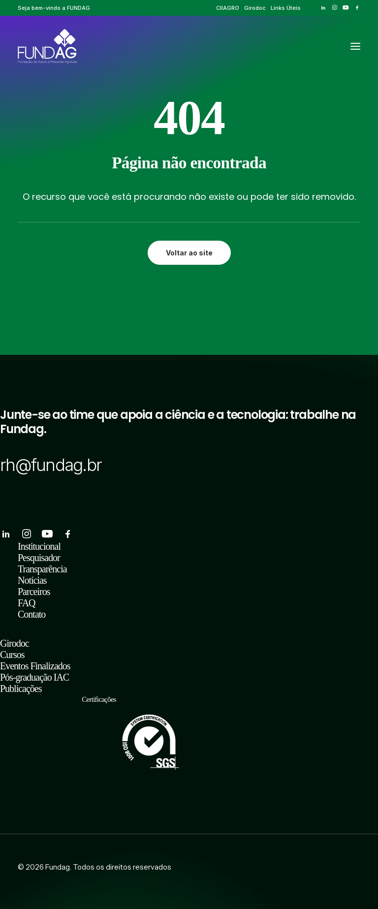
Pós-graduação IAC (34, 677)
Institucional (39, 546)
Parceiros (34, 591)
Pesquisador (39, 557)
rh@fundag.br (50, 464)
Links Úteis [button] (286, 7)
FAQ (26, 602)
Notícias (32, 580)
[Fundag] (47, 46)
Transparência (42, 569)
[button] (323, 7)
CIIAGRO (227, 7)
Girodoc (255, 7)
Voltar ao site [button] (189, 253)
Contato (31, 614)
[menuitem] (228, 8)
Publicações (21, 688)
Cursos (12, 654)
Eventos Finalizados (35, 665)
